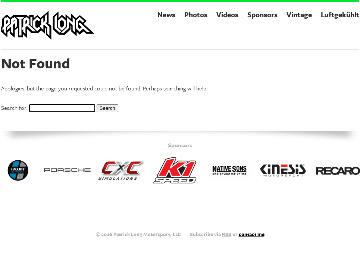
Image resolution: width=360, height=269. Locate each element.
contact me (251, 234)
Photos (195, 14)
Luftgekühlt (340, 14)
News (166, 14)
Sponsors (262, 14)
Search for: (14, 107)
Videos (227, 14)
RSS (226, 234)
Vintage (299, 14)
